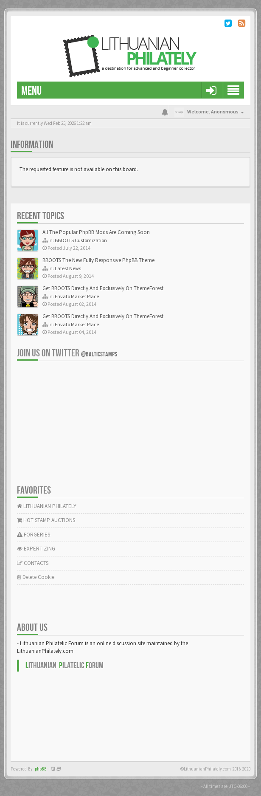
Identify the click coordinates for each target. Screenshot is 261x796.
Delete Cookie (35, 577)
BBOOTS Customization (81, 240)
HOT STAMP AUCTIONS (46, 520)
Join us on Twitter (67, 353)
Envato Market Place (77, 296)
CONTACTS (32, 563)
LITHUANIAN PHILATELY (46, 506)
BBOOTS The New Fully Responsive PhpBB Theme (98, 260)
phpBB (41, 769)
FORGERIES (33, 534)
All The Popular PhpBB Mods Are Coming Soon (96, 232)
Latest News (68, 268)
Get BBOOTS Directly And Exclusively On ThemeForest (102, 288)
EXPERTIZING (36, 548)
